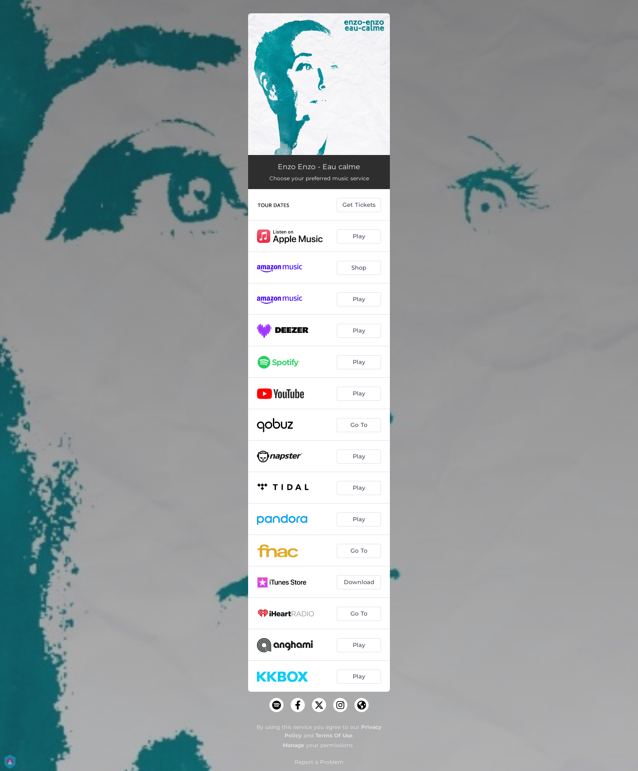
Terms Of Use (334, 735)
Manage (293, 745)
